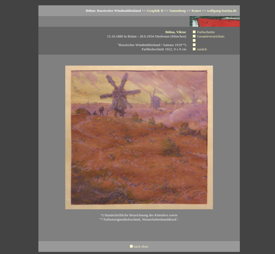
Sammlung (177, 11)
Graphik (155, 11)
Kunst (196, 11)
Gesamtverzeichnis (210, 36)
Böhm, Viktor (175, 32)
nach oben (140, 246)
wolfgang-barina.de (222, 11)
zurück (202, 49)
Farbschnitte (206, 32)
